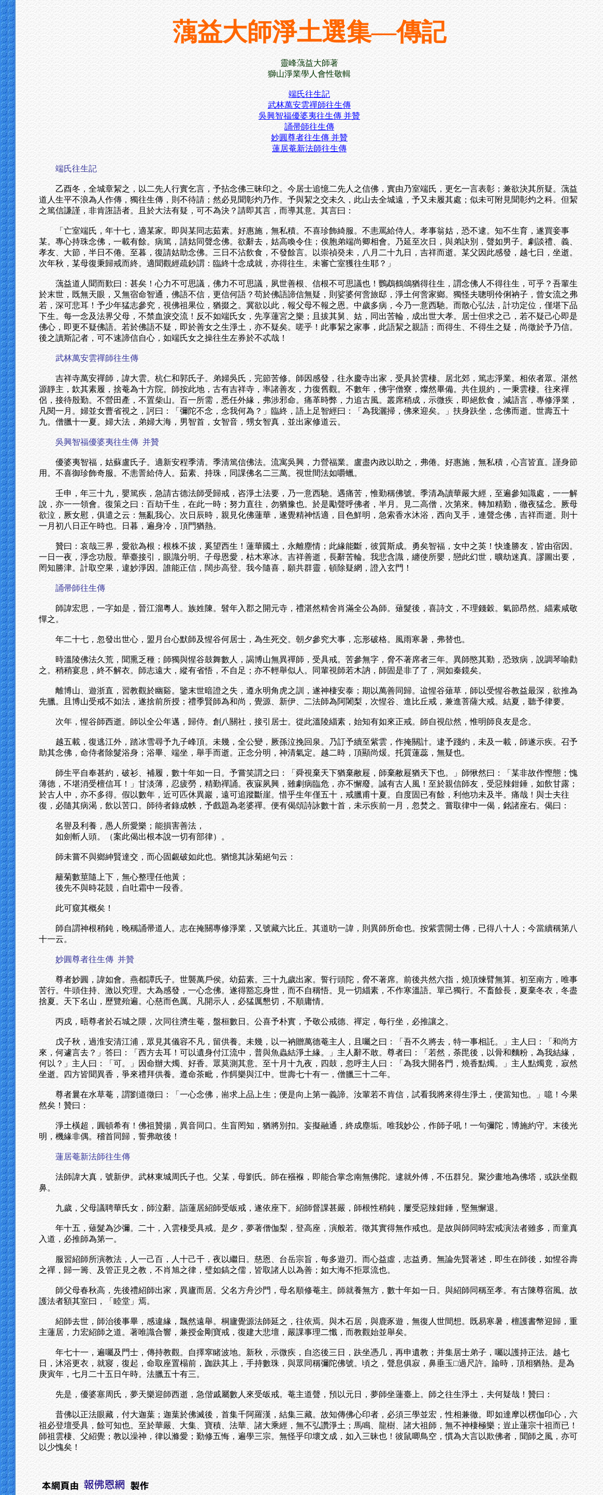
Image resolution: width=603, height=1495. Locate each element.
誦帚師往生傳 (309, 126)
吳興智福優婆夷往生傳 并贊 (309, 115)
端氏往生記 (309, 94)
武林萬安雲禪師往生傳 (309, 104)
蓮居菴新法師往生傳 (309, 148)
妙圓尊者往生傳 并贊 (309, 137)
